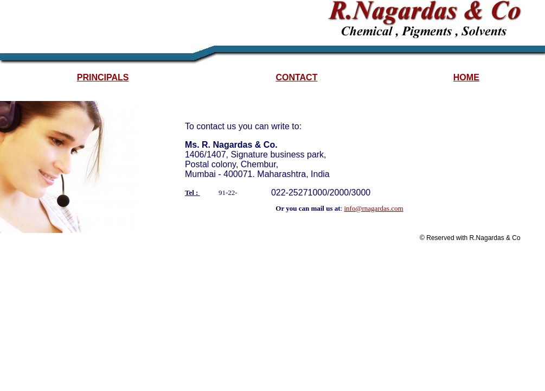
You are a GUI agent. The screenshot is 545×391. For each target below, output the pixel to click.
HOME (466, 77)
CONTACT (296, 77)
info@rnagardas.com (373, 208)
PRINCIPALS (103, 77)
